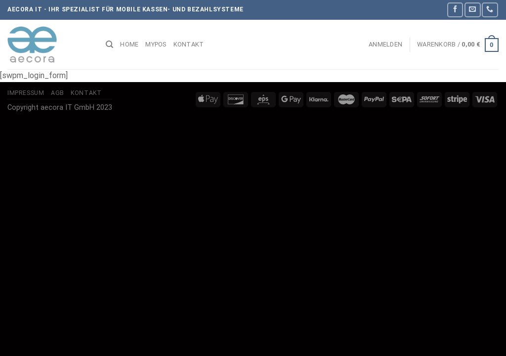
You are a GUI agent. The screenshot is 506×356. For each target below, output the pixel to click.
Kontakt (188, 44)
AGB (57, 92)
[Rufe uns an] (490, 9)
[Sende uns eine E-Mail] (472, 9)
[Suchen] (109, 44)
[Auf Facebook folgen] (455, 9)
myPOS (155, 44)
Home (129, 44)
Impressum (25, 92)
